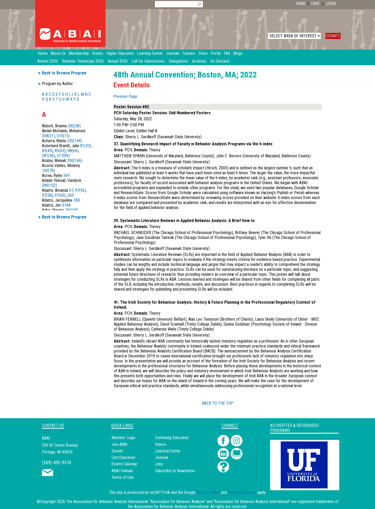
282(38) (74, 125)
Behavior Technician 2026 (83, 61)
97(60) (60, 195)
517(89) (63, 155)
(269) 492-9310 (56, 462)
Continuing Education (172, 437)
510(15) (63, 135)
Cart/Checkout (123, 457)
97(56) (80, 190)
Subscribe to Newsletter (175, 470)
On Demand (219, 61)
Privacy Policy (208, 492)
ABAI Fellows (122, 470)
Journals (161, 457)
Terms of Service (242, 492)
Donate (117, 450)
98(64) (72, 150)
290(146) (74, 160)
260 (70, 195)
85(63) (60, 150)
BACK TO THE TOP (217, 403)
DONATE (333, 35)
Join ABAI (119, 444)
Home (43, 53)
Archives (199, 61)
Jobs (159, 464)
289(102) (49, 185)
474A (66, 205)
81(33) (85, 145)
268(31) (48, 135)
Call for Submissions (148, 61)
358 (76, 200)
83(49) (47, 150)
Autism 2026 (47, 61)
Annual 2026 (118, 61)
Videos (160, 444)
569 (66, 175)
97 (71, 190)
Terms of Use (122, 477)
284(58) (71, 210)
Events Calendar (124, 464)
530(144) (74, 140)
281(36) (48, 155)
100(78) (48, 170)
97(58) (47, 195)
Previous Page (125, 96)
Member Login (123, 437)
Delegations (178, 61)
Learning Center (168, 450)
